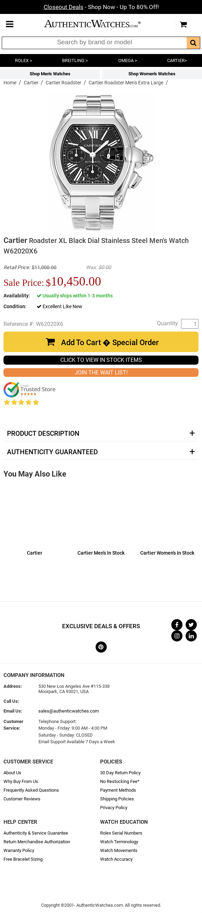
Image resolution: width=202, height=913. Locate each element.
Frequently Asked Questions (31, 790)
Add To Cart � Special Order (110, 342)
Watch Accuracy (116, 859)
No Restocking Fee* (120, 781)
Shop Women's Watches (151, 73)
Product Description (43, 434)
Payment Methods (118, 790)
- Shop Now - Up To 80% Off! (101, 6)
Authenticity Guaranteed (52, 452)
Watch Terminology (119, 841)
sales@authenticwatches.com (68, 711)
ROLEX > (23, 60)
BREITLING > (75, 60)
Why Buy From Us (20, 781)
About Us (12, 772)
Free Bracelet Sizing (23, 859)
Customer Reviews (21, 798)
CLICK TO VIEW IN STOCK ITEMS (101, 360)
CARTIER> (177, 60)
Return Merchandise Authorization (36, 841)
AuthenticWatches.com (99, 23)
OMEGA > (127, 60)
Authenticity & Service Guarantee (35, 833)
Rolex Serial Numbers (121, 833)
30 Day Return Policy (120, 772)
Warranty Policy (18, 850)
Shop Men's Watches (50, 73)
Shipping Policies (117, 798)
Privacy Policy (113, 807)
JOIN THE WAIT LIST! (101, 372)
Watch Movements (118, 850)
